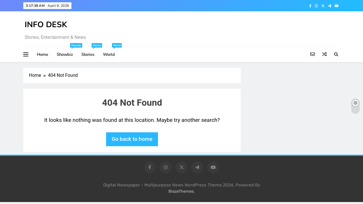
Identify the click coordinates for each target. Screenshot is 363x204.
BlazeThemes (181, 191)
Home (42, 54)
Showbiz (67, 52)
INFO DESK (46, 24)
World (111, 52)
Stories (90, 52)
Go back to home (132, 139)
